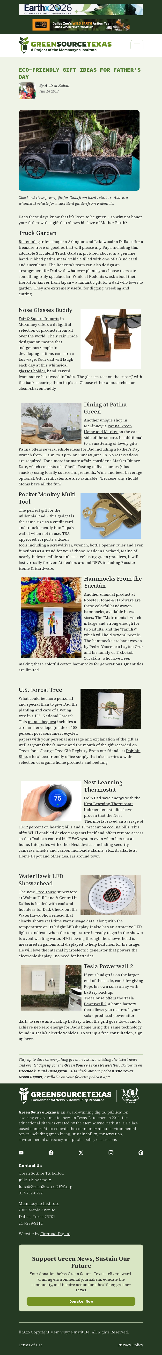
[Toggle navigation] (137, 45)
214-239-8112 (31, 1223)
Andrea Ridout (57, 85)
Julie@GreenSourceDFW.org (46, 1186)
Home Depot (30, 856)
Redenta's (28, 241)
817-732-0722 (31, 1193)
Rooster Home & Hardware (109, 600)
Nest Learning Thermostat (108, 803)
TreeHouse (46, 892)
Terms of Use (31, 1344)
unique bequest (42, 721)
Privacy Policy (130, 1344)
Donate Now (81, 1301)
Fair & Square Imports (39, 318)
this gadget (60, 516)
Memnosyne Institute (39, 1203)
